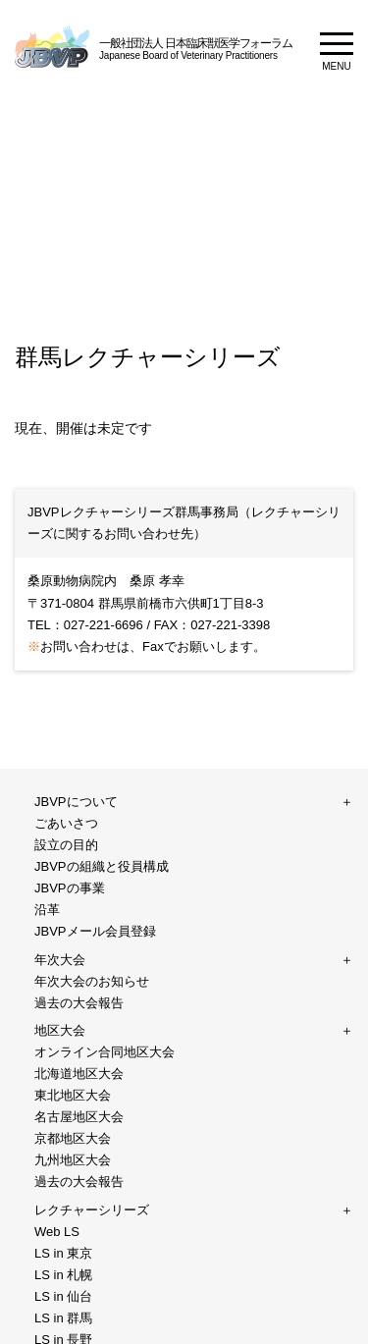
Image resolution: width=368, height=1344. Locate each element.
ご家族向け (66, 940)
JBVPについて (74, 802)
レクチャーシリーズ (91, 885)
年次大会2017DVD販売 (204, 1023)
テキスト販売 (72, 1023)
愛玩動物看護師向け (91, 912)
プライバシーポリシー (204, 996)
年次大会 (59, 830)
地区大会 (59, 857)
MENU (336, 51)
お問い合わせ (72, 996)
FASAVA (56, 1051)
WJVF (49, 967)
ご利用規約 (132, 1113)
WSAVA (319, 1023)
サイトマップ (50, 1113)
